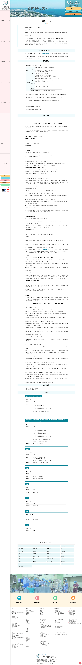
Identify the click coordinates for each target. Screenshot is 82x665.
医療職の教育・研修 (72, 622)
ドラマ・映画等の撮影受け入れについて (60, 613)
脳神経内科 (49, 548)
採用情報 (2, 143)
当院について (3, 82)
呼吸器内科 (49, 546)
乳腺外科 (20, 553)
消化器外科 (21, 551)
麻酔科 (62, 558)
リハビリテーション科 (36, 556)
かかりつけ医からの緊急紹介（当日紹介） (61, 631)
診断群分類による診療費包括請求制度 (17, 628)
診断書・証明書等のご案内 (16, 640)
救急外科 (48, 551)
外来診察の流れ (14, 618)
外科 (62, 548)
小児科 (48, 556)
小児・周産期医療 (14, 648)
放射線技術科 (42, 612)
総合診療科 (35, 563)
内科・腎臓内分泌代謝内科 (37, 546)
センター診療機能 (22, 546)
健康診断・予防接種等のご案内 (16, 635)
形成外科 (20, 556)
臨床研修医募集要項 (72, 615)
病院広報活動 (56, 610)
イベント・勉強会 (57, 614)
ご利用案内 (2, 20)
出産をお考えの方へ (5, 182)
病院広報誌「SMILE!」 (58, 611)
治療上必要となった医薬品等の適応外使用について (17, 638)
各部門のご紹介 (3, 61)
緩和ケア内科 (35, 548)
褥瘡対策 (56, 620)
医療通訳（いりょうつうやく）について (17, 644)
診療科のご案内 (3, 41)
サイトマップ (43, 647)
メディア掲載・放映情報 (58, 612)
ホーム (12, 608)
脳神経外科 (49, 553)
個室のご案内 (14, 624)
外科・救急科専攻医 (72, 613)
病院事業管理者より (43, 631)
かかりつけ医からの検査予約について (60, 629)
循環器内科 (21, 548)
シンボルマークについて (44, 628)
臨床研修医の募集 (71, 614)
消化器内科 (63, 546)
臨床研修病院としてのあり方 (73, 619)
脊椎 (44, 120)
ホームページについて (43, 645)
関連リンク (42, 646)
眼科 (34, 558)
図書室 (56, 621)
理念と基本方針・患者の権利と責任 (46, 625)
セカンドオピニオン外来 (15, 643)
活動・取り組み (3, 102)
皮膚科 (20, 561)
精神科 (20, 558)
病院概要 (41, 624)
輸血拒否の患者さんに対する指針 (17, 639)
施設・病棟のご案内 (15, 646)
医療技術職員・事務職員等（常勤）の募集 (75, 623)
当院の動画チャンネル (5, 184)
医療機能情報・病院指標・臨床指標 (46, 626)
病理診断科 (49, 563)
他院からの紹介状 (45, 53)
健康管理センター (64, 563)
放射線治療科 (63, 561)
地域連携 (2, 122)
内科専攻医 (71, 612)
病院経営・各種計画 (43, 636)
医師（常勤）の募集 (72, 610)
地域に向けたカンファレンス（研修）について (61, 633)
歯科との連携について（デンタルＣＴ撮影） (61, 634)
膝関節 (48, 120)
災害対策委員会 (42, 620)
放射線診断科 (49, 561)
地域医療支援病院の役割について (59, 626)
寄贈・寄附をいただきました (45, 643)
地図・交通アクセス (15, 647)
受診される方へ (13, 610)
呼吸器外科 (63, 551)
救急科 (20, 563)
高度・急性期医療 (42, 633)
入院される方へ (13, 611)
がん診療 (13, 636)
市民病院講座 (57, 615)
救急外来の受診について (15, 619)
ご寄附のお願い (42, 642)
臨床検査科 (41, 614)
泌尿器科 (34, 561)
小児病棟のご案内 (14, 626)
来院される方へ (14, 645)
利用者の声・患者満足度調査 (59, 619)
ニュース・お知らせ (4, 163)
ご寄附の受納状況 (43, 644)
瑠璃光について (43, 629)
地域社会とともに (57, 622)
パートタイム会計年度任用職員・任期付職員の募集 (75, 625)
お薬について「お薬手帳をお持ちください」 (17, 634)
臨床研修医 (21, 566)
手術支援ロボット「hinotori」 (45, 634)
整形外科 (62, 553)
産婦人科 (62, 556)
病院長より (41, 632)
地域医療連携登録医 (57, 627)
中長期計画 (42, 637)
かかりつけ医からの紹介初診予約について (61, 628)
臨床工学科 (41, 613)
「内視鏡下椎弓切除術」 (45, 249)
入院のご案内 (5, 180)
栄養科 (41, 615)
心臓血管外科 (35, 553)
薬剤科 (41, 611)
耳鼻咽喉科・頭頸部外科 (51, 558)
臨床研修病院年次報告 (72, 621)
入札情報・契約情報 (43, 641)
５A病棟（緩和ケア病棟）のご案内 (17, 625)
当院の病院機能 (43, 627)
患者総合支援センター (43, 619)
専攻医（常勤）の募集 (72, 611)
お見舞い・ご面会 (14, 623)
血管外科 (34, 551)
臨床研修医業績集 (71, 620)
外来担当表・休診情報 (73, 11)
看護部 (41, 610)
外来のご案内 (5, 178)
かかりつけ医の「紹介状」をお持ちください (17, 632)
